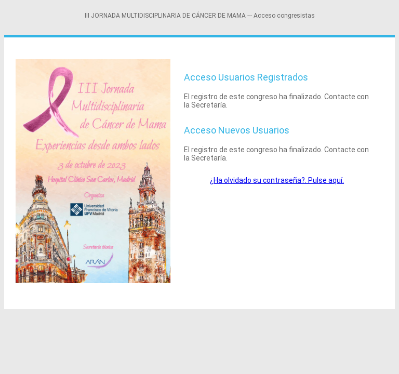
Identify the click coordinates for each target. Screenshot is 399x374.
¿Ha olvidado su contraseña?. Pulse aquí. (277, 180)
